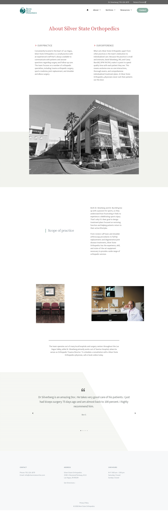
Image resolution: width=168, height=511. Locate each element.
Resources (127, 10)
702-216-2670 (30, 473)
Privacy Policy (84, 504)
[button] (33, 413)
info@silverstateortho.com (35, 476)
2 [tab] (83, 431)
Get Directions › (69, 483)
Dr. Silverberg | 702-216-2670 (118, 2)
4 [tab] (87, 431)
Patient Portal (139, 2)
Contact (142, 10)
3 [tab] (85, 431)
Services (112, 10)
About (98, 10)
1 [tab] (81, 431)
